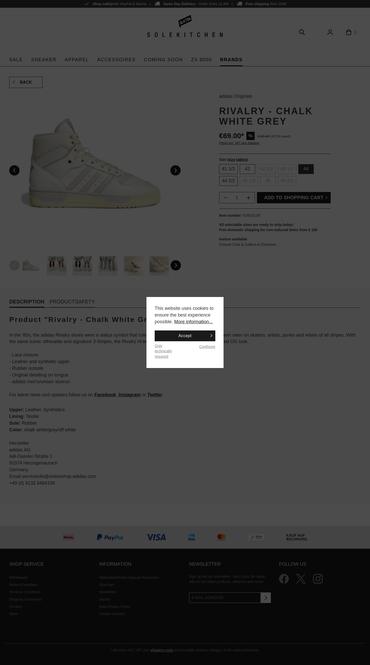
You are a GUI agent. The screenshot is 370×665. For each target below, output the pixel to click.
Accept (185, 336)
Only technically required (163, 351)
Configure (207, 347)
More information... (193, 321)
